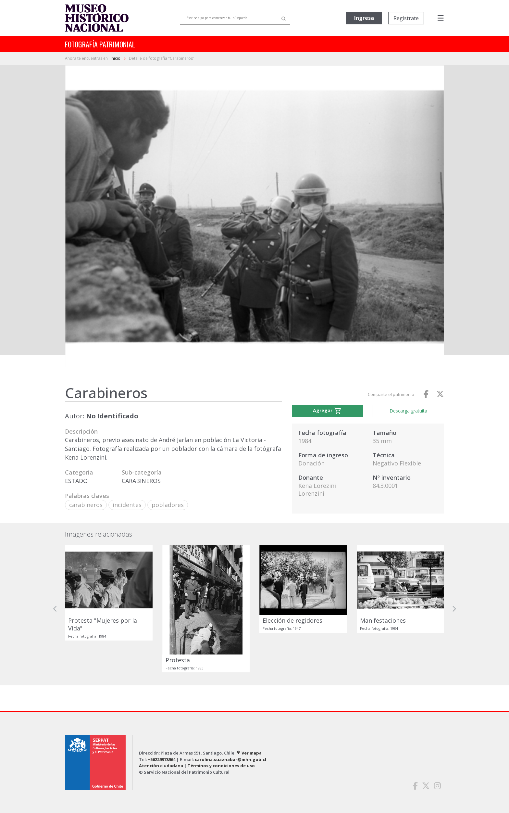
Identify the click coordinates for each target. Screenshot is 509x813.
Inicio (116, 58)
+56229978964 (161, 759)
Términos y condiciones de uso (221, 766)
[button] (55, 608)
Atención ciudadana (161, 766)
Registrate (406, 18)
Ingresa (364, 17)
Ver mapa (249, 753)
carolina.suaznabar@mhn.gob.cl (230, 759)
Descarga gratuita (408, 411)
